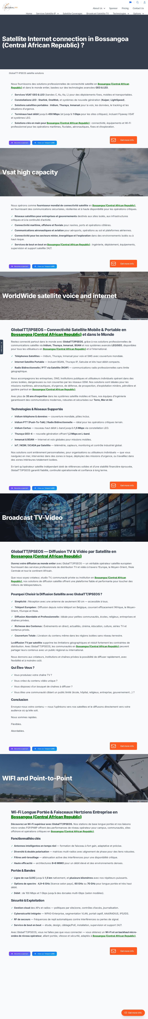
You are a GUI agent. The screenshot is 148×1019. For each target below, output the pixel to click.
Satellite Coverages (72, 13)
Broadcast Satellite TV (97, 13)
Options (138, 13)
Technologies (121, 13)
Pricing (125, 8)
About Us (99, 8)
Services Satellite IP (47, 13)
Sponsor (113, 8)
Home (29, 13)
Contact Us (138, 8)
